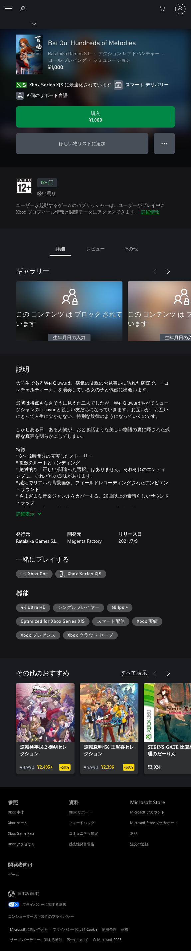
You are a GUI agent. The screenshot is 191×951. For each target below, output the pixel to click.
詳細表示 (28, 514)
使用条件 (109, 929)
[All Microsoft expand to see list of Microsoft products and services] (8, 9)
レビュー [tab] (95, 248)
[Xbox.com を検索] (23, 8)
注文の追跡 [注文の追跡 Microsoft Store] (139, 844)
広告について (78, 939)
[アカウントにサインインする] (180, 9)
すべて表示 (133, 672)
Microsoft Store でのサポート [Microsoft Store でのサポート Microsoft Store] (154, 822)
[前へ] (155, 271)
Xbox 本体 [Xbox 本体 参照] (16, 812)
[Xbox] (17, 23)
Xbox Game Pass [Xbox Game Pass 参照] (21, 833)
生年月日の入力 (69, 337)
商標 (124, 929)
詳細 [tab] (60, 248)
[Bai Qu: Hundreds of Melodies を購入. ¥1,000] (95, 117)
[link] (45, 728)
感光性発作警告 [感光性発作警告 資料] (82, 844)
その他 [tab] (131, 248)
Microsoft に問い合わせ (29, 929)
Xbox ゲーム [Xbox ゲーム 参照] (18, 822)
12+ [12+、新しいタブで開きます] (47, 182)
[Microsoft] (95, 5)
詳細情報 (150, 212)
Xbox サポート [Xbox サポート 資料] (80, 812)
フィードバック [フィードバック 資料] (82, 822)
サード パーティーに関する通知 (36, 939)
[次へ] (168, 271)
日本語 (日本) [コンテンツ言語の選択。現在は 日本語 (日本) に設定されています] (28, 893)
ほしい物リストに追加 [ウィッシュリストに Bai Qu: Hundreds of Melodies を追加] (82, 143)
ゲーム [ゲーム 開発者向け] (13, 874)
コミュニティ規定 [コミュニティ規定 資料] (83, 833)
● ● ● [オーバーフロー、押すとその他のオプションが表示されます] (164, 143)
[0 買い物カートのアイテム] (164, 9)
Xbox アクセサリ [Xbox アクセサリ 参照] (21, 844)
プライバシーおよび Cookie (75, 929)
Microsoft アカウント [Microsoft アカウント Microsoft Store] (147, 812)
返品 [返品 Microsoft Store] (133, 833)
